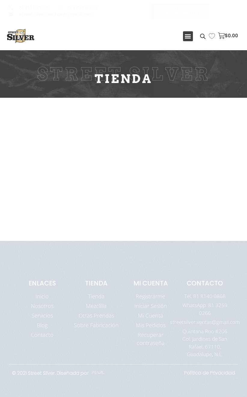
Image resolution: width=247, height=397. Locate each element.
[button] (188, 36)
